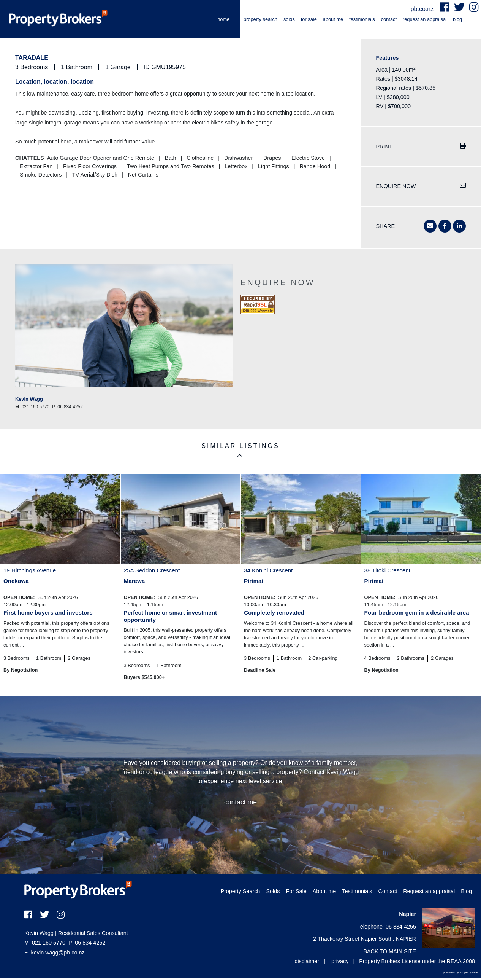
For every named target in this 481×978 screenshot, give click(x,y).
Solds (289, 19)
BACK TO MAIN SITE (389, 951)
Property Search (260, 19)
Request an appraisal (425, 19)
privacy (340, 961)
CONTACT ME (240, 802)
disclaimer (306, 961)
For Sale (309, 19)
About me (333, 19)
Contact (389, 19)
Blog (457, 19)
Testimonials (362, 19)
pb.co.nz (423, 9)
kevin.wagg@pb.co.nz (58, 952)
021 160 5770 (44, 943)
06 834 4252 (86, 943)
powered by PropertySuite (460, 972)
